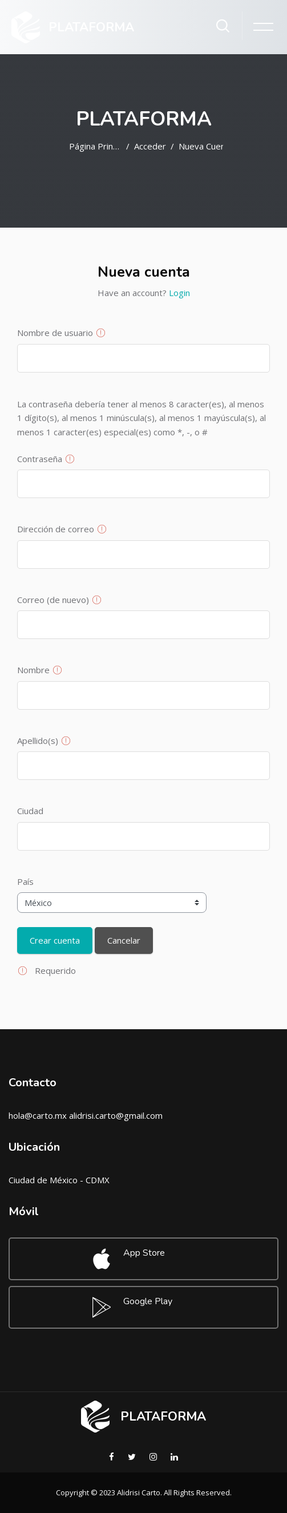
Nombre (33, 669)
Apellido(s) (37, 740)
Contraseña (39, 458)
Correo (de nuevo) (53, 599)
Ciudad (30, 810)
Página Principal (95, 146)
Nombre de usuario (55, 332)
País (25, 881)
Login (179, 292)
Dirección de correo (55, 529)
